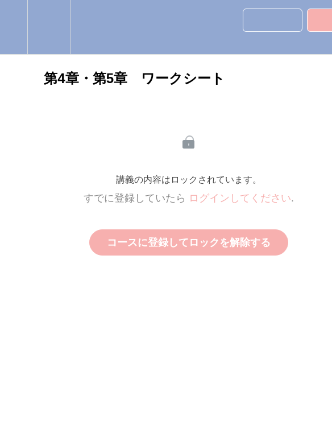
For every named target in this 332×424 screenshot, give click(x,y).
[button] (13, 27)
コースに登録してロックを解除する (189, 242)
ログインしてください (240, 198)
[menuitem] (48, 27)
